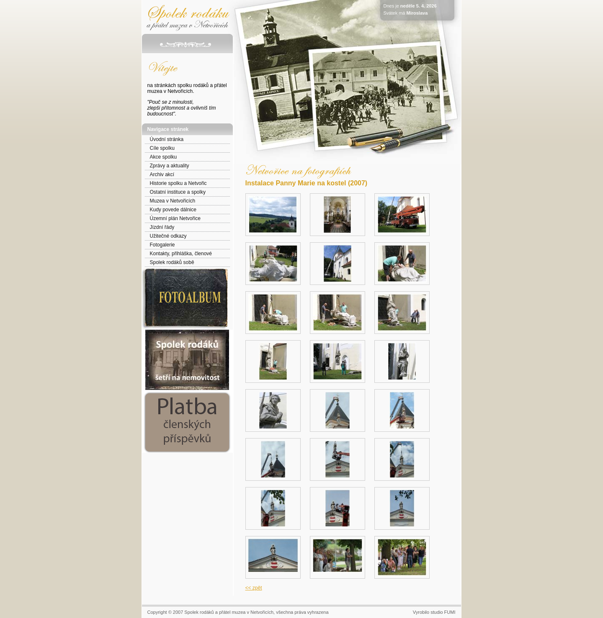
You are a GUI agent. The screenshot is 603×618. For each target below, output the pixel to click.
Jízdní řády (162, 227)
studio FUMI (442, 612)
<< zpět (253, 588)
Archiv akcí (162, 174)
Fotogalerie (162, 245)
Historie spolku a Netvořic (178, 183)
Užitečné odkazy (168, 236)
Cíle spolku (162, 148)
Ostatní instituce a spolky (178, 192)
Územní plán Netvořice (175, 218)
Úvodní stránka (167, 139)
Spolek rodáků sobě (172, 262)
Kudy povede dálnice (173, 210)
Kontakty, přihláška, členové (181, 253)
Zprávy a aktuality (169, 166)
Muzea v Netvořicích (173, 201)
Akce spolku (163, 157)
